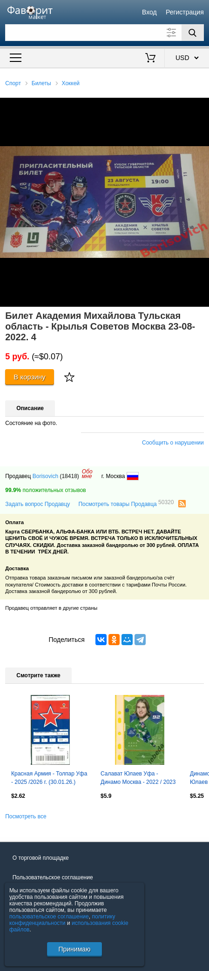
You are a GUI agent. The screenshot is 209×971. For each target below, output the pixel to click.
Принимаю (74, 949)
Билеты (41, 83)
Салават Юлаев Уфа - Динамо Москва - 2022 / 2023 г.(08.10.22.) (138, 778)
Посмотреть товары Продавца (126, 503)
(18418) (69, 476)
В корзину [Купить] (29, 377)
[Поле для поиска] (104, 32)
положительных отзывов (45, 490)
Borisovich (45, 476)
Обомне (87, 474)
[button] (200, 106)
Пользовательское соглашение (53, 877)
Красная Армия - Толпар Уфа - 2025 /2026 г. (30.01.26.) (49, 777)
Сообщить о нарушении (173, 442)
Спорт (13, 83)
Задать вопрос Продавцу (37, 504)
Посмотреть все (25, 816)
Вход (149, 12)
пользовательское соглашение (49, 916)
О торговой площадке (41, 858)
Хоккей (71, 83)
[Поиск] (193, 32)
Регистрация (185, 12)
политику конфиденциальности (62, 919)
